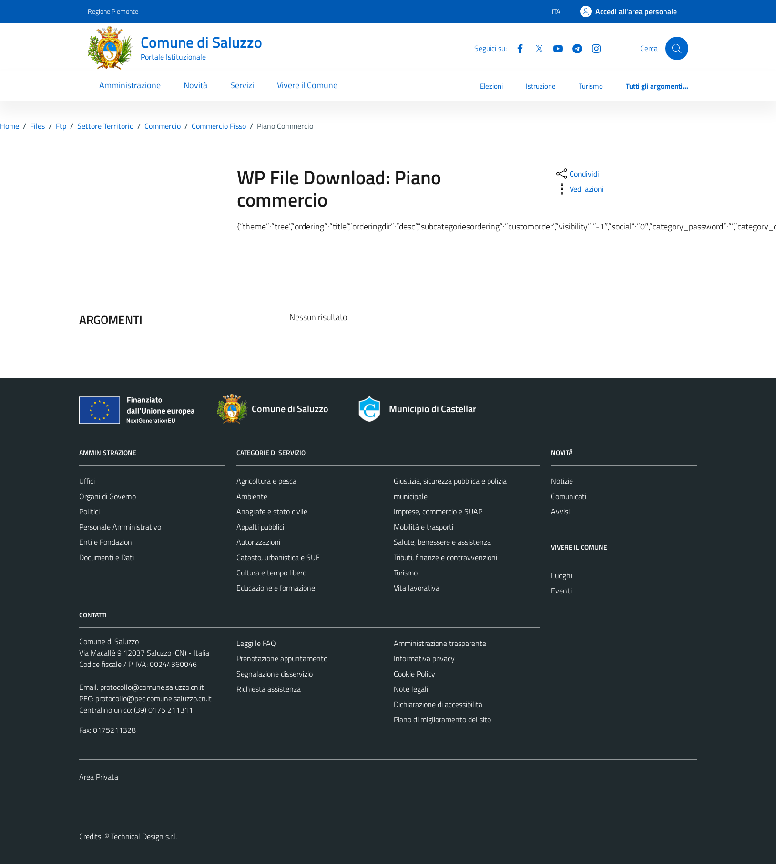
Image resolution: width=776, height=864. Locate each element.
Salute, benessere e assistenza (442, 542)
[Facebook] (516, 47)
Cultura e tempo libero (271, 572)
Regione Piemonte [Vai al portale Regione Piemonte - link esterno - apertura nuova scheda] (113, 11)
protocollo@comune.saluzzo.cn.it (152, 687)
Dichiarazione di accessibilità (438, 704)
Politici (89, 511)
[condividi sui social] (576, 173)
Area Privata (98, 776)
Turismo (591, 86)
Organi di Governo (107, 496)
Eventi (561, 590)
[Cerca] (676, 48)
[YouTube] (554, 47)
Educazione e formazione (275, 587)
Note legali (411, 689)
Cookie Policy (414, 673)
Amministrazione (130, 85)
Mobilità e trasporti (423, 526)
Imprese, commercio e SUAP (438, 511)
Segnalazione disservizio (274, 673)
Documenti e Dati (106, 557)
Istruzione (541, 86)
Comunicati (568, 496)
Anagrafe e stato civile (271, 511)
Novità (195, 85)
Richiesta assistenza (268, 689)
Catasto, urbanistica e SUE (278, 557)
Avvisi (560, 511)
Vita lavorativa (416, 587)
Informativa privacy (424, 658)
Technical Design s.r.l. (144, 836)
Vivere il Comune (307, 85)
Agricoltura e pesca (266, 481)
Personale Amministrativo (120, 526)
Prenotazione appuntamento (281, 658)
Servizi (242, 85)
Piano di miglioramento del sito (442, 719)
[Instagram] (592, 47)
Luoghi (561, 575)
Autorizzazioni (258, 542)
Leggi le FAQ (256, 643)
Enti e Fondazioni (106, 542)
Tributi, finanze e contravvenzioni (445, 557)
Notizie (562, 481)
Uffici (87, 481)
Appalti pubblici (260, 526)
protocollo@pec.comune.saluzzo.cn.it (153, 698)
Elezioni (491, 86)
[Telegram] (573, 47)
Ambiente (251, 496)
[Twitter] (535, 47)
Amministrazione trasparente (440, 643)
